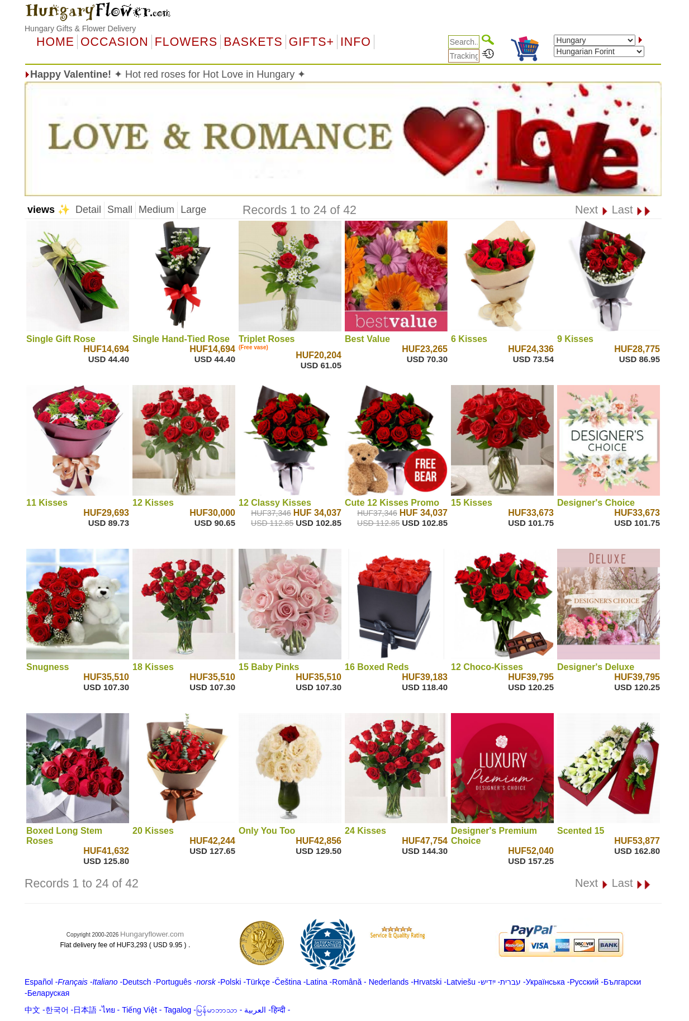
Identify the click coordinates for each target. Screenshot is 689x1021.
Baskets (253, 42)
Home (55, 42)
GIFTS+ (311, 42)
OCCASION (114, 42)
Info (355, 42)
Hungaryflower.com (152, 934)
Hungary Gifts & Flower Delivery (80, 28)
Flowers (186, 42)
